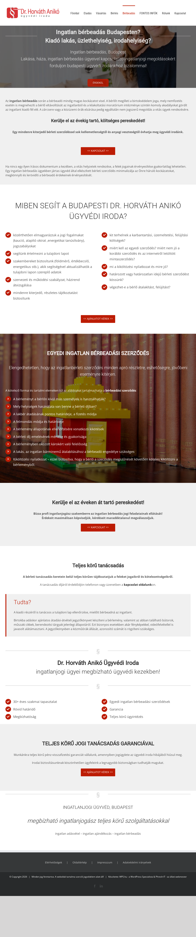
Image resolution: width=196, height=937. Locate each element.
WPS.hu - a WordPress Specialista (136, 876)
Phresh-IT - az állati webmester (171, 876)
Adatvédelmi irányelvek (137, 862)
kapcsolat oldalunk (138, 585)
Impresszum (104, 862)
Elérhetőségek (53, 862)
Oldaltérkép (80, 862)
